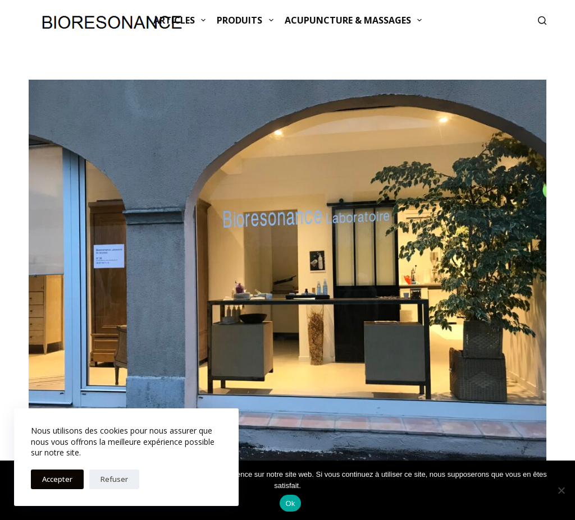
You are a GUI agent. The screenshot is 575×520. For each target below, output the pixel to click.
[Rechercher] (542, 20)
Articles (181, 20)
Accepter (57, 479)
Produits (247, 20)
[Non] (561, 490)
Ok (290, 503)
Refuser (114, 479)
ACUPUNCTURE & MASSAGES (355, 20)
